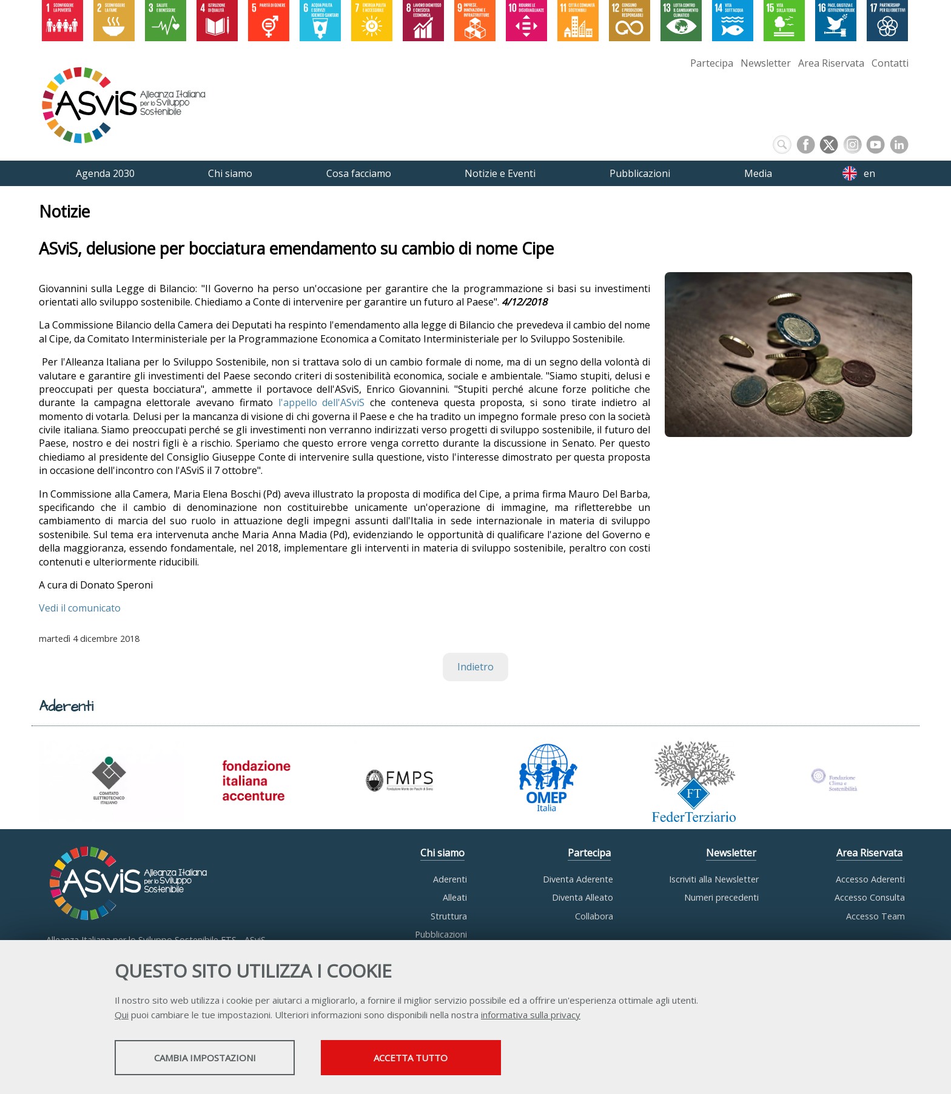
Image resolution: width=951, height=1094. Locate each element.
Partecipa (711, 63)
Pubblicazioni (441, 934)
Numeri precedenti (721, 897)
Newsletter (766, 63)
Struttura (449, 916)
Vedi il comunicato (80, 608)
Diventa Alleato (582, 897)
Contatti (890, 63)
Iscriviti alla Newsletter (714, 879)
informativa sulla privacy (530, 1015)
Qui (122, 1015)
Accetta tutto (429, 1058)
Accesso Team (875, 916)
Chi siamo (442, 852)
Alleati (455, 897)
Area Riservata (831, 63)
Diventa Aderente (578, 879)
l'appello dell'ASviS (321, 402)
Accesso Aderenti (870, 879)
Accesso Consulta (870, 897)
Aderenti (450, 879)
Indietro (475, 666)
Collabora (594, 916)
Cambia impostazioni (210, 1058)
